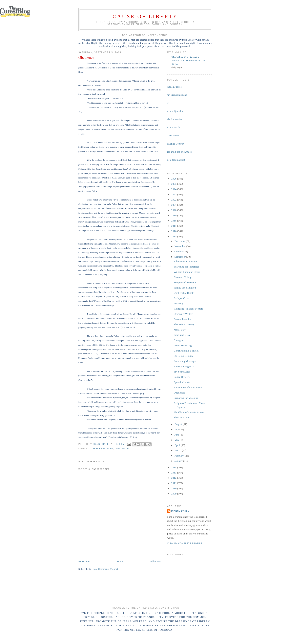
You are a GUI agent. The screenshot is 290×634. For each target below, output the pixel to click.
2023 (174, 194)
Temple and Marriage (185, 282)
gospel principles (101, 448)
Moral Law (179, 329)
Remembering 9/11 (184, 366)
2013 (174, 472)
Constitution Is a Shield (186, 350)
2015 (174, 236)
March (178, 450)
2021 (174, 204)
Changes (178, 340)
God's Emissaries (173, 119)
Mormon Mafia (172, 127)
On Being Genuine (183, 355)
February (179, 455)
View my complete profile (184, 543)
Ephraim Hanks (182, 382)
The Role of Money (184, 324)
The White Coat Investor (185, 57)
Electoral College (183, 277)
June (177, 434)
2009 (174, 493)
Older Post (155, 561)
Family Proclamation (185, 287)
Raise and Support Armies (178, 151)
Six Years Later (182, 371)
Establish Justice (173, 86)
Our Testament (172, 135)
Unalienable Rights (184, 292)
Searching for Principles (186, 266)
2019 (174, 215)
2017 (174, 225)
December (180, 240)
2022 (174, 199)
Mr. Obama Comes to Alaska (189, 412)
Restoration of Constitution (188, 387)
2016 (174, 231)
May (177, 439)
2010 (174, 488)
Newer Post (84, 561)
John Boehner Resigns (185, 261)
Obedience (179, 392)
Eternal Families (182, 319)
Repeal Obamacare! (174, 159)
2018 (174, 220)
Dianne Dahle (180, 511)
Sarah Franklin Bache (175, 94)
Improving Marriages (185, 361)
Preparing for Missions (186, 397)
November (180, 246)
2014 (174, 467)
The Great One (181, 417)
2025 (174, 183)
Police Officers (181, 376)
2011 (174, 483)
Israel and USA (182, 334)
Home (120, 561)
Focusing (178, 303)
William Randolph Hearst (187, 271)
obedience (122, 448)
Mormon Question (174, 111)
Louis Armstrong (182, 345)
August (178, 424)
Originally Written (183, 313)
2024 (174, 189)
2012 (174, 477)
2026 (174, 178)
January (178, 460)
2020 (174, 210)
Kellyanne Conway (174, 143)
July (177, 429)
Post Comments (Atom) (105, 568)
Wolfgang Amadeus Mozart (188, 308)
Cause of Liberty (145, 16)
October (179, 251)
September (180, 256)
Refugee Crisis (181, 298)
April (177, 445)
